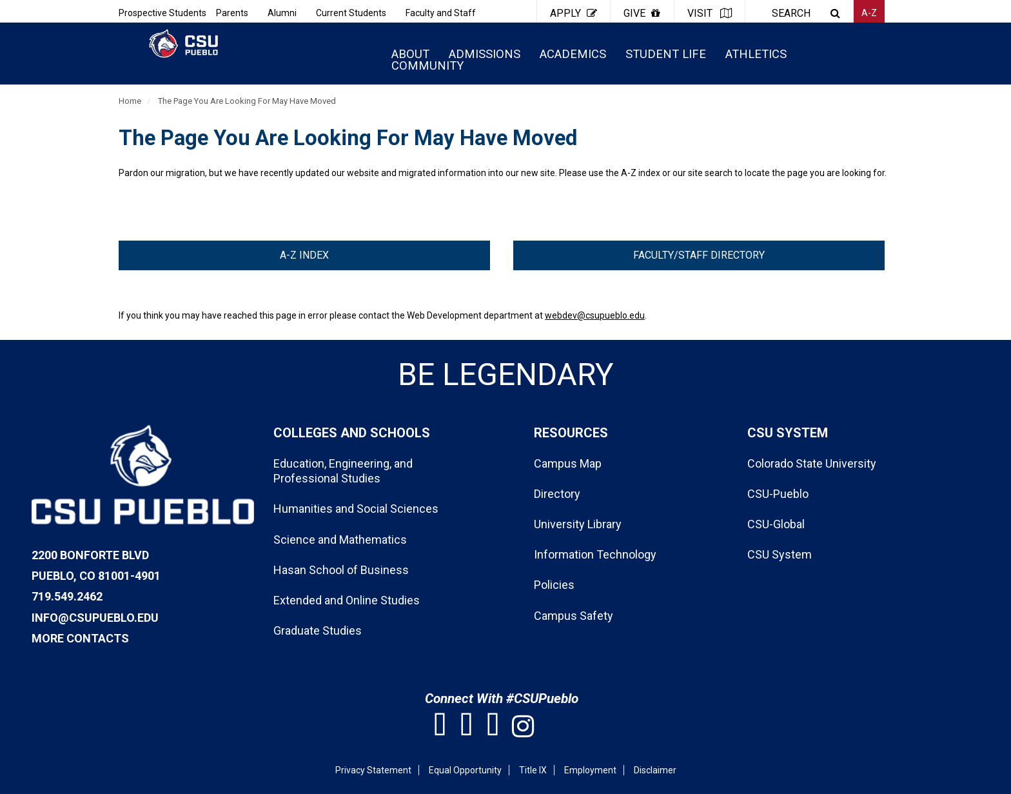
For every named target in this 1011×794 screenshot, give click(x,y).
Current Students (351, 13)
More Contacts (80, 638)
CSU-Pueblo (778, 494)
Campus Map (568, 463)
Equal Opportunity (465, 770)
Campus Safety (573, 615)
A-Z (869, 13)
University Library (578, 524)
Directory (557, 494)
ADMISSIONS (484, 54)
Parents (232, 13)
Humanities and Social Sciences (355, 508)
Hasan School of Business (341, 570)
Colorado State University (811, 463)
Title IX (533, 770)
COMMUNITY (427, 65)
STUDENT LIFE (665, 54)
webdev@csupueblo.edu (595, 315)
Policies (554, 584)
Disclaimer (655, 770)
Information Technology (595, 554)
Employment (590, 770)
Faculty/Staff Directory (699, 255)
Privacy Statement (373, 770)
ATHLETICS (756, 54)
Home (130, 101)
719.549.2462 (67, 596)
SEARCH (791, 13)
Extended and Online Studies (346, 600)
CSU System (779, 554)
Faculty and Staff (441, 13)
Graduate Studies (317, 630)
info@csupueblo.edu (95, 617)
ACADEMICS (573, 54)
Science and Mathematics (340, 539)
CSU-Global (776, 524)
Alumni (282, 13)
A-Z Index (304, 255)
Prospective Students (162, 13)
